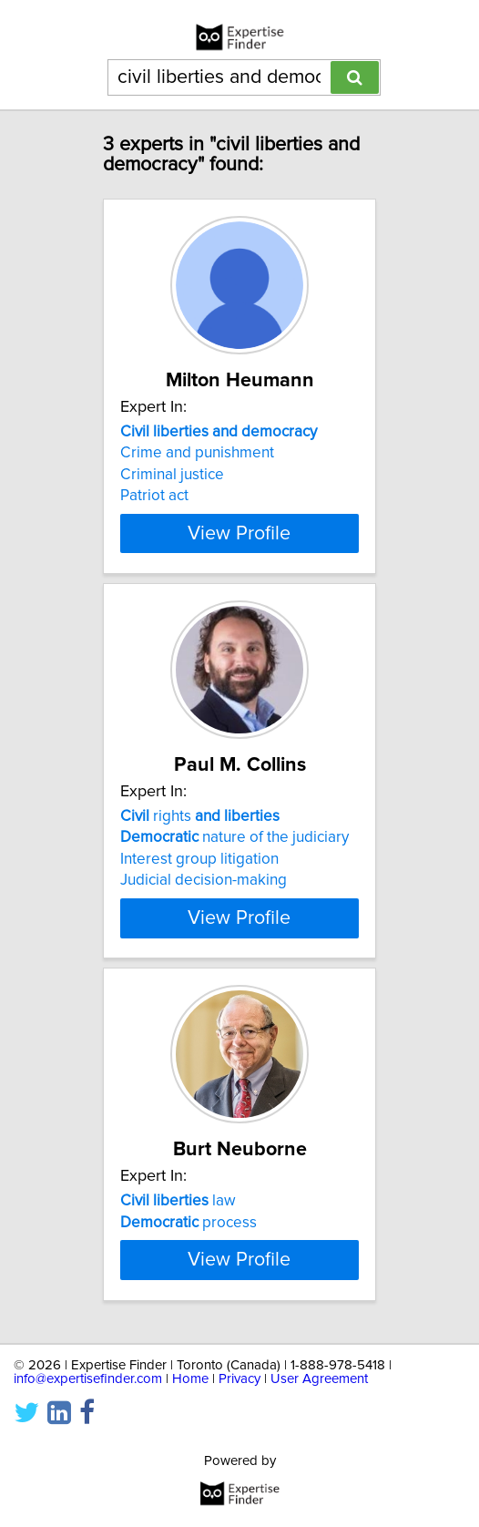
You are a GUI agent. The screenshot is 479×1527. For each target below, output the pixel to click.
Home (190, 1421)
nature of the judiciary (234, 837)
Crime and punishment (197, 453)
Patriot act (154, 495)
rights (200, 816)
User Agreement (319, 1421)
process (188, 1222)
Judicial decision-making (203, 880)
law (178, 1201)
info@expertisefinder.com (88, 1421)
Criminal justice (172, 474)
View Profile (239, 533)
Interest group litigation (199, 859)
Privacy (239, 1421)
